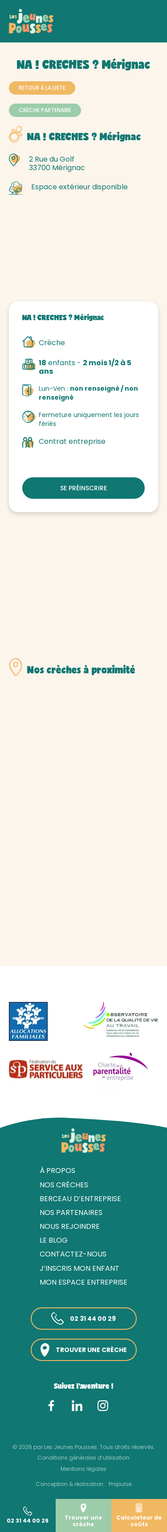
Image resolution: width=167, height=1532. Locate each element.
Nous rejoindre (70, 1226)
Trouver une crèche (84, 1350)
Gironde (95, 30)
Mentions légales (83, 1469)
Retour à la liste (42, 88)
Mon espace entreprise (83, 1282)
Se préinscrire (83, 488)
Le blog (54, 1240)
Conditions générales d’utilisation (83, 1457)
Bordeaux (128, 30)
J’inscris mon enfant (79, 1268)
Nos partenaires (71, 1212)
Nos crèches (57, 30)
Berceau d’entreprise (80, 1198)
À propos (57, 1170)
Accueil (20, 30)
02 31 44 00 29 (83, 1318)
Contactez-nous (73, 1254)
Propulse (120, 1484)
